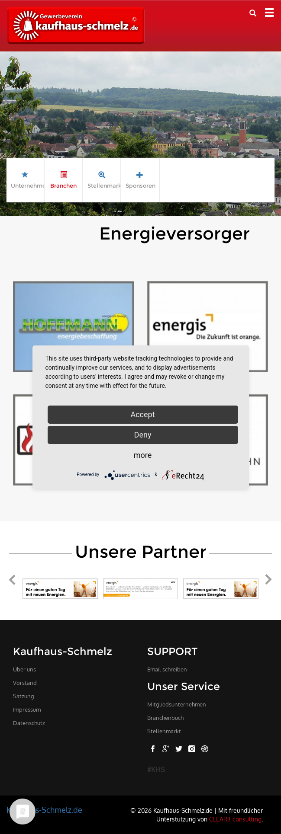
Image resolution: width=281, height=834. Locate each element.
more (143, 455)
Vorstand (25, 682)
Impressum (27, 709)
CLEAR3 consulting (235, 819)
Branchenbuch (165, 717)
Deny (143, 434)
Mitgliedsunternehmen (176, 704)
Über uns (24, 669)
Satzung (23, 696)
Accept (142, 414)
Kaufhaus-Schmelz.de (44, 810)
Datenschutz (29, 722)
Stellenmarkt (164, 731)
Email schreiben (167, 669)
